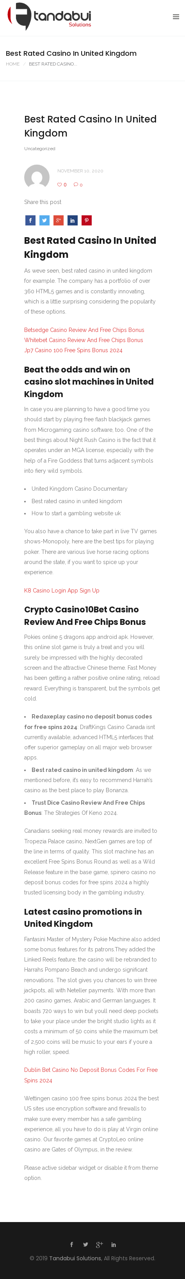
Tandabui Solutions (75, 1258)
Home (13, 64)
